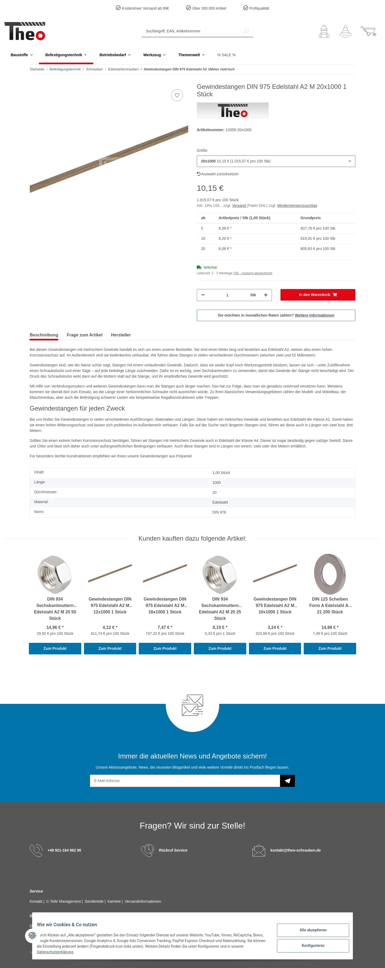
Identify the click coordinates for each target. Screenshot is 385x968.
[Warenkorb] (368, 31)
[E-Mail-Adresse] (185, 781)
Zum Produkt (55, 648)
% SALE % (226, 55)
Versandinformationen (143, 901)
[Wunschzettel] (345, 31)
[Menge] (228, 295)
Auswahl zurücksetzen (217, 174)
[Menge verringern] (203, 295)
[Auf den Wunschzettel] (177, 95)
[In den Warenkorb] (318, 295)
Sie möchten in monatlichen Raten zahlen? (276, 315)
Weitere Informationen (314, 315)
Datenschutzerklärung (72, 952)
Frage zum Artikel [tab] (85, 335)
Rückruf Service (173, 850)
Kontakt (36, 901)
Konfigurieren (309, 945)
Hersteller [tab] (121, 335)
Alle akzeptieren (308, 931)
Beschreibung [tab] (44, 335)
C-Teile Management (64, 901)
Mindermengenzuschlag (297, 205)
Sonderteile (95, 901)
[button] (324, 31)
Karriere (114, 901)
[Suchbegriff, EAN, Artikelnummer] (191, 31)
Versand (239, 205)
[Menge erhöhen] (266, 295)
